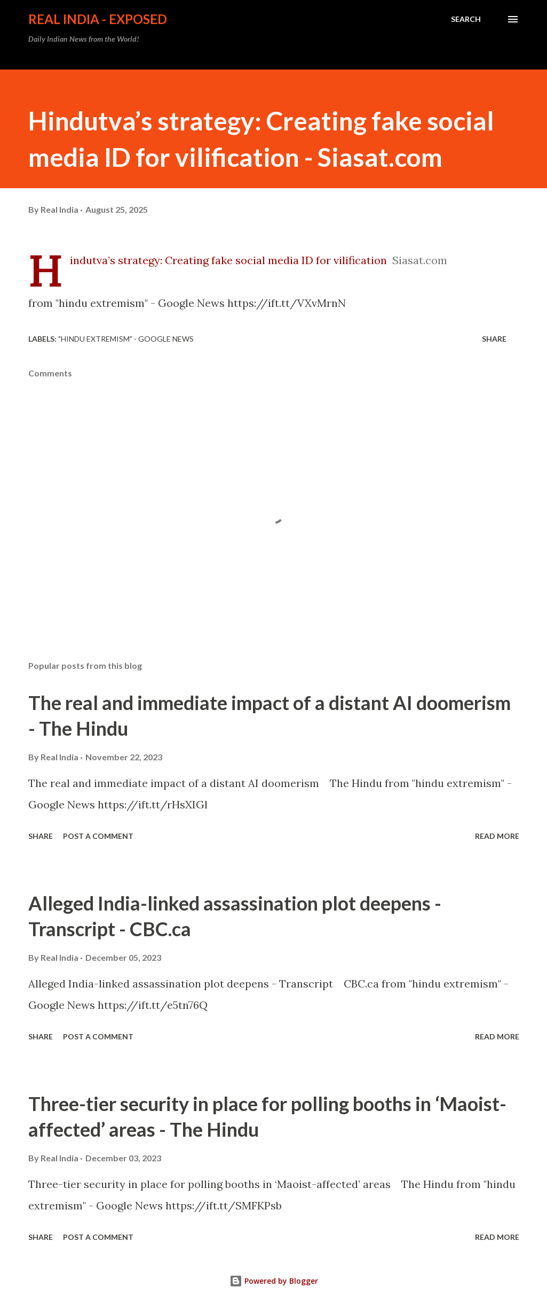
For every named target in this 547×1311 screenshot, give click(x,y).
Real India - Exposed (97, 19)
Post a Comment (98, 835)
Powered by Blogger (273, 1281)
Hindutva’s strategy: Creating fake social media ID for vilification (228, 260)
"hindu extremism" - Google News (126, 338)
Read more (497, 835)
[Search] (466, 19)
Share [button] (494, 338)
